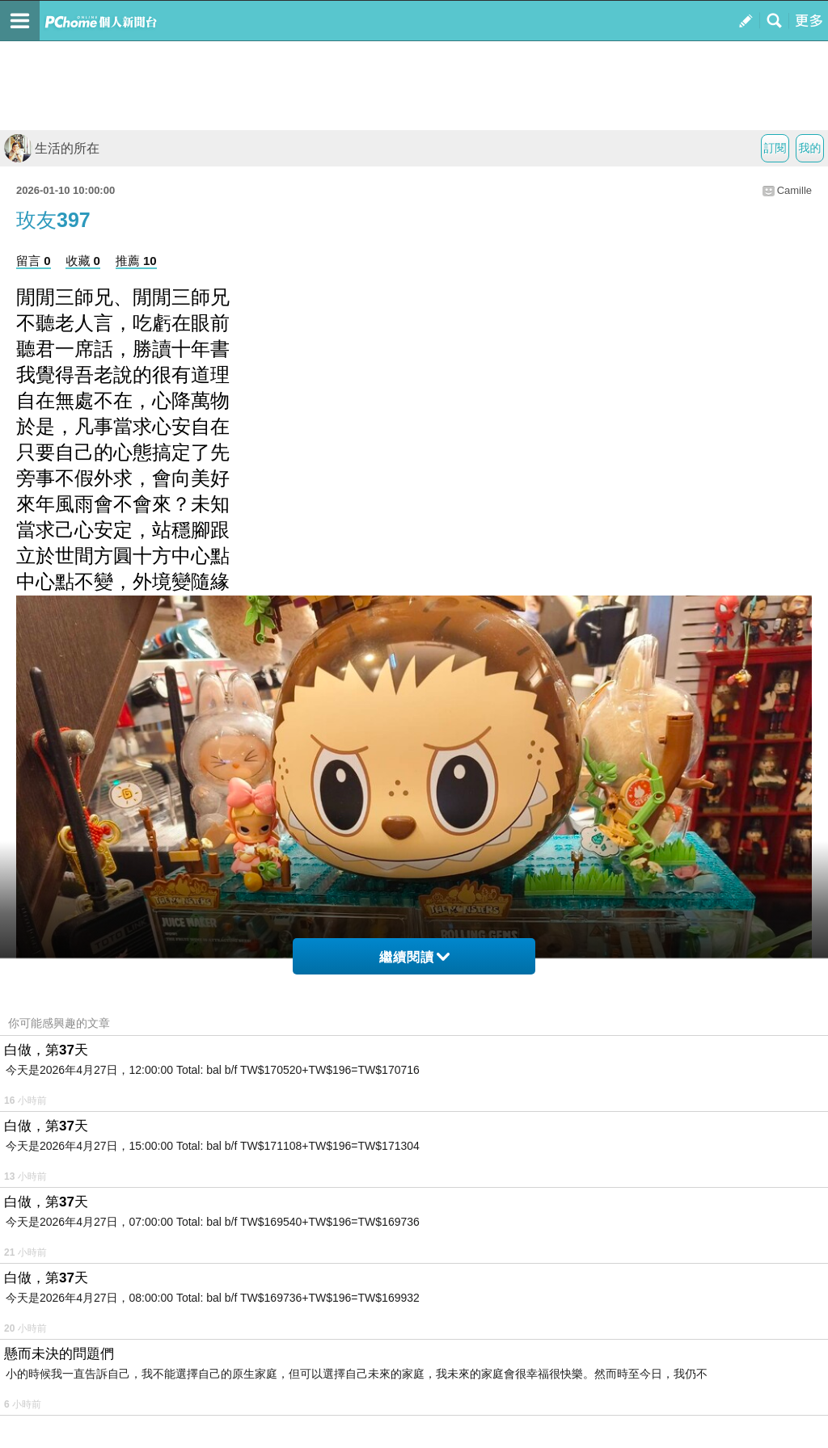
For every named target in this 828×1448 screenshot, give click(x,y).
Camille (794, 190)
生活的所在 (51, 148)
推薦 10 (136, 260)
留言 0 (33, 260)
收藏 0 (82, 260)
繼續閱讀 (414, 957)
